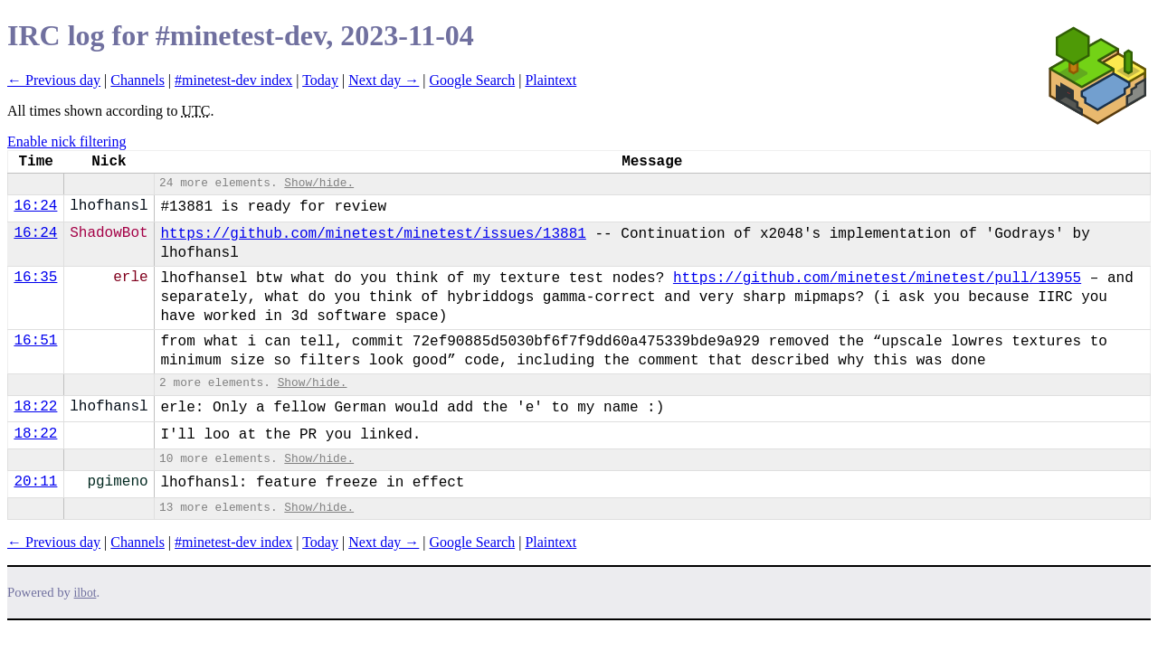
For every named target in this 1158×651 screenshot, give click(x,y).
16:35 (35, 277)
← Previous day (53, 80)
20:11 (35, 482)
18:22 (35, 407)
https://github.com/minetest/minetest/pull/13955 (877, 278)
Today (320, 80)
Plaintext (550, 80)
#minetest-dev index (233, 80)
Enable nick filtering (67, 141)
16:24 (35, 206)
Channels (137, 80)
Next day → (383, 80)
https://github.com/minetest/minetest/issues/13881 (372, 234)
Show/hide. (319, 183)
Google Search (473, 80)
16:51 (35, 341)
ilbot (85, 592)
